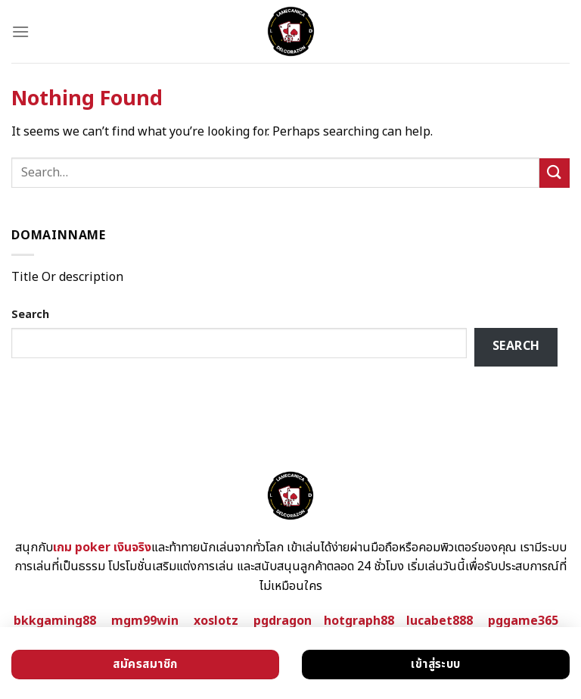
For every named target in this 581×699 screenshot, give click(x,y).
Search (30, 315)
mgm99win (145, 621)
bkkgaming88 (55, 621)
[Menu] (20, 31)
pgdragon (282, 621)
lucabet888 (439, 621)
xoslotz (216, 621)
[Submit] (554, 173)
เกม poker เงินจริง (102, 547)
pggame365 (523, 621)
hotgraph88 (359, 621)
